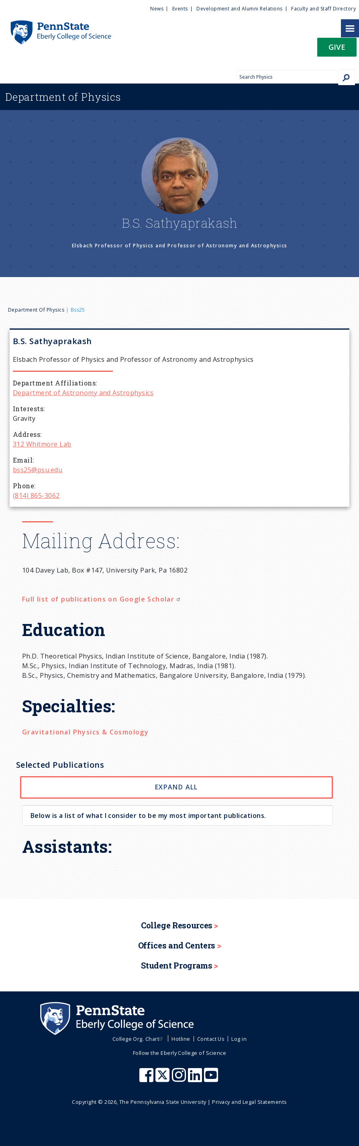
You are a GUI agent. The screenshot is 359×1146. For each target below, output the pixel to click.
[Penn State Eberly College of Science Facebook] (147, 1079)
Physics (63, 97)
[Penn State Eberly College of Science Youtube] (212, 1079)
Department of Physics (36, 309)
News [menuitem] (156, 8)
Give (336, 47)
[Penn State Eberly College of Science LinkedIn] (196, 1079)
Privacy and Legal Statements (249, 1101)
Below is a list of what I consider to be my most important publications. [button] (148, 815)
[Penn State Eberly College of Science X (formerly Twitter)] (163, 1079)
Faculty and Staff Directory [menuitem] (323, 8)
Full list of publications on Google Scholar (102, 599)
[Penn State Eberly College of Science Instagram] (180, 1079)
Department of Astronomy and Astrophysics (83, 392)
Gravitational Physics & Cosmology (85, 732)
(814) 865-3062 (36, 495)
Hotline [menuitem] (180, 1038)
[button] (337, 49)
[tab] (177, 815)
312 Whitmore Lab (42, 444)
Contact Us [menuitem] (211, 1038)
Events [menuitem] (180, 8)
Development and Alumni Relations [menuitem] (239, 8)
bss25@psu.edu (37, 469)
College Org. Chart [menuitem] (138, 1038)
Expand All (176, 787)
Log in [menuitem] (239, 1038)
